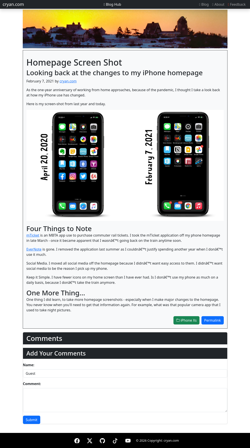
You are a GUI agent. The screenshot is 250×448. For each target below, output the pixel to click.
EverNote (34, 249)
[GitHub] (102, 440)
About (218, 4)
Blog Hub (112, 4)
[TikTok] (115, 440)
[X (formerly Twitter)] (89, 440)
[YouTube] (128, 440)
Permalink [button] (212, 320)
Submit (31, 419)
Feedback (237, 4)
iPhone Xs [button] (186, 320)
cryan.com (13, 4)
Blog (204, 4)
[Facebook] (77, 440)
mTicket (32, 235)
